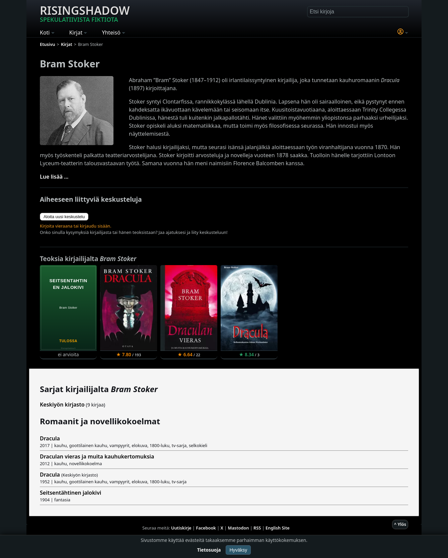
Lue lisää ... (54, 176)
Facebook (206, 528)
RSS (257, 528)
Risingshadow (85, 13)
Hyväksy (238, 550)
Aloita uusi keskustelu (64, 216)
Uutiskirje (181, 528)
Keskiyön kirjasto (62, 404)
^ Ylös (400, 524)
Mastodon (238, 528)
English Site (278, 528)
